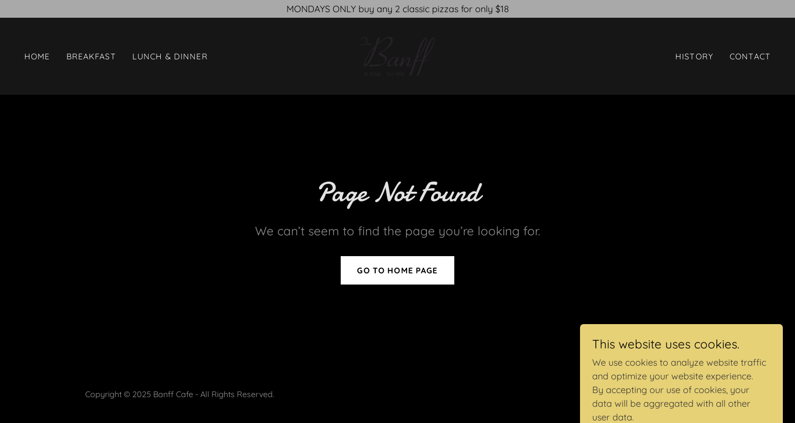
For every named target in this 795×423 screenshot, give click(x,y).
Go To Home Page (397, 270)
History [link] (694, 56)
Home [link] (37, 56)
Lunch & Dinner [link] (170, 56)
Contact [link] (750, 56)
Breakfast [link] (91, 56)
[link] (397, 55)
